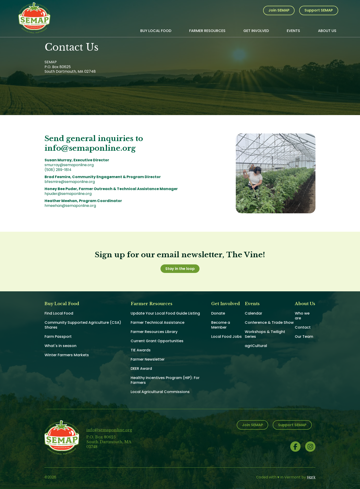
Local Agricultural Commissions (160, 391)
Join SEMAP (279, 10)
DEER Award (141, 368)
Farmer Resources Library (154, 331)
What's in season (60, 345)
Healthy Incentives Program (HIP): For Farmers (165, 380)
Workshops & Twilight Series (265, 334)
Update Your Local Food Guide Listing (165, 313)
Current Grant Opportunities (157, 341)
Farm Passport (58, 336)
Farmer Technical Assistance (157, 322)
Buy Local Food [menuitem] (155, 30)
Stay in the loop (180, 268)
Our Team (304, 336)
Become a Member (220, 325)
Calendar (253, 313)
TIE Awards (141, 350)
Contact (303, 327)
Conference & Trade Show (269, 322)
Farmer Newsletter (148, 359)
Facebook (295, 446)
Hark (311, 477)
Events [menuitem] (293, 30)
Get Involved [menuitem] (256, 30)
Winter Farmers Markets (67, 355)
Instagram (310, 446)
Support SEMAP (318, 10)
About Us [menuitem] (327, 30)
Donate (218, 313)
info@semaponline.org (109, 430)
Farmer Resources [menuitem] (207, 30)
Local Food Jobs (226, 336)
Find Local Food (59, 313)
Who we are (302, 316)
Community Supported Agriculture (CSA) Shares (83, 325)
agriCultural (256, 345)
